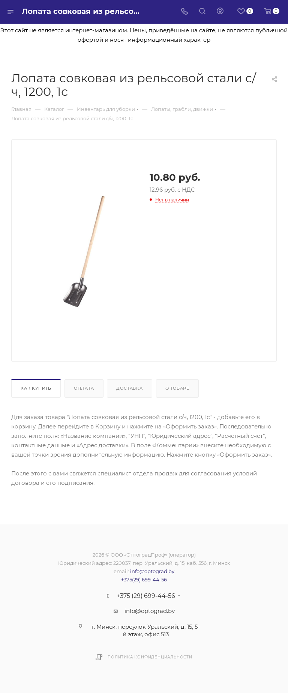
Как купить (36, 388)
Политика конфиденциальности (150, 657)
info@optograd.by (152, 571)
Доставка (129, 388)
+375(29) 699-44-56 (144, 579)
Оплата (84, 388)
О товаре (177, 388)
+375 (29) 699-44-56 (146, 596)
